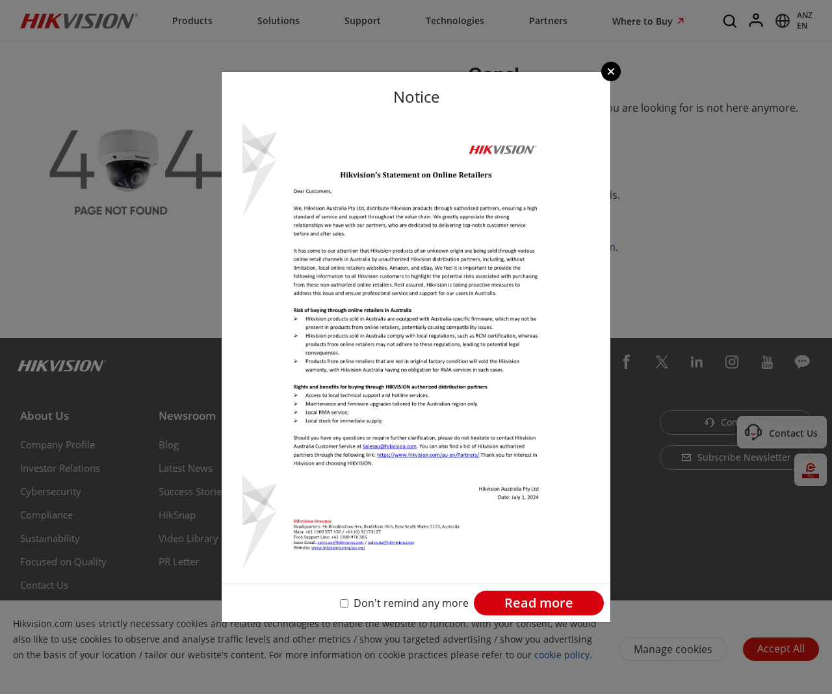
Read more (538, 602)
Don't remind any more (411, 603)
